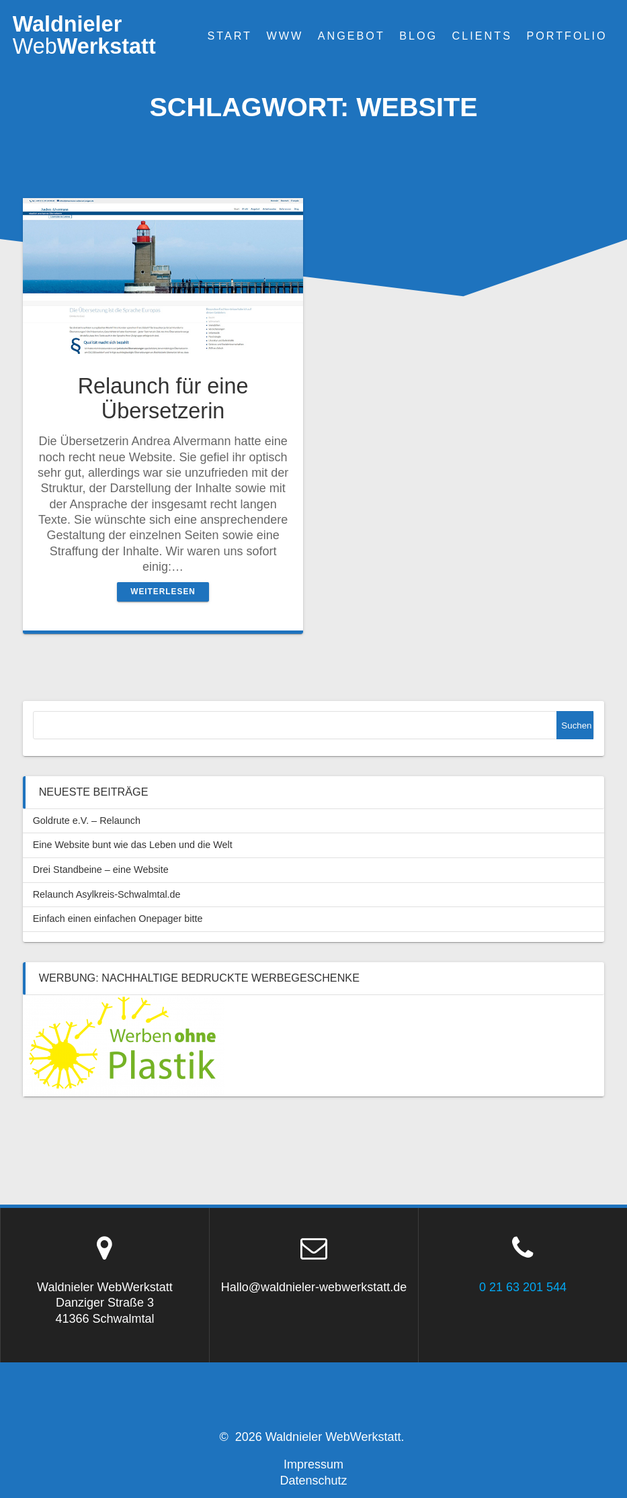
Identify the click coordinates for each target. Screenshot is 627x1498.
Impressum (313, 1464)
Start (229, 36)
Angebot (351, 36)
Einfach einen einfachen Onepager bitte (118, 918)
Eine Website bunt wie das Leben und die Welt (133, 844)
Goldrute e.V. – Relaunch (86, 820)
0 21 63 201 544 (523, 1287)
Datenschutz (313, 1480)
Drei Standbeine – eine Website (101, 869)
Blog (418, 36)
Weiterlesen (163, 591)
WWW (284, 36)
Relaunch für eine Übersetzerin (163, 398)
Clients (482, 36)
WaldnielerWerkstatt (84, 35)
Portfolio (566, 36)
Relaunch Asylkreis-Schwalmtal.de (107, 894)
